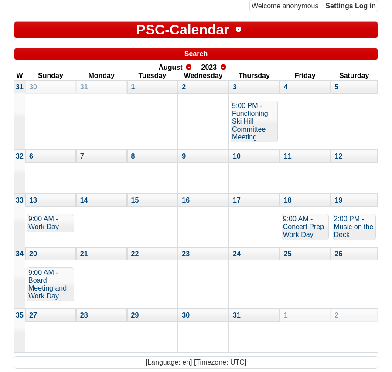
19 (339, 200)
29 (135, 315)
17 (237, 200)
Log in (365, 6)
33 (20, 200)
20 (33, 253)
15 (135, 200)
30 (33, 87)
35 (20, 315)
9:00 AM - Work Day (43, 222)
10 (237, 156)
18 (288, 200)
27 (33, 315)
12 (339, 156)
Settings (339, 6)
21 (84, 253)
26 (339, 253)
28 (84, 315)
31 (20, 87)
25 (288, 253)
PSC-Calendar (182, 29)
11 (288, 156)
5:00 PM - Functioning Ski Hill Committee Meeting (250, 121)
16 (186, 200)
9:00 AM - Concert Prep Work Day (303, 226)
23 (186, 253)
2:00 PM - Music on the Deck (354, 226)
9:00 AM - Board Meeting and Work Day (47, 284)
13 (33, 200)
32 (20, 156)
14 (84, 200)
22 (135, 253)
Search (196, 53)
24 (237, 253)
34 (20, 253)
